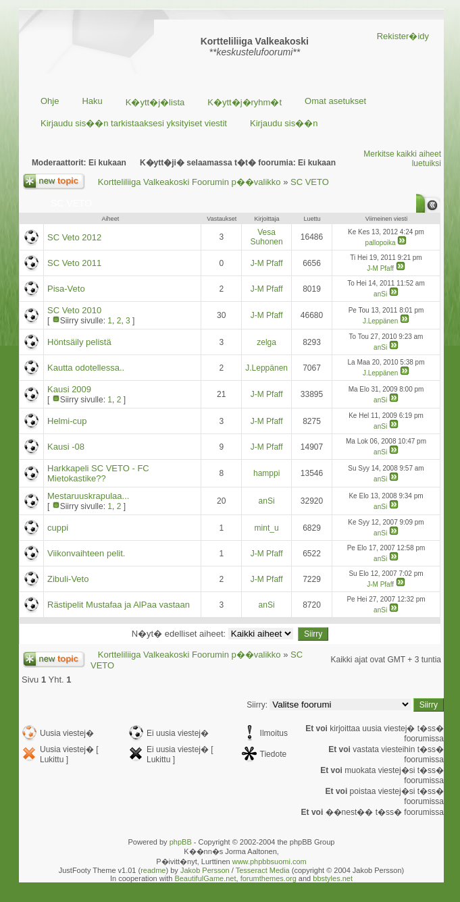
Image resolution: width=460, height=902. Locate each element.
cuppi (57, 528)
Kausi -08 (65, 447)
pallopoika (380, 242)
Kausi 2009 (69, 389)
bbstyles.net (333, 878)
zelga (266, 342)
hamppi (266, 473)
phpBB (181, 842)
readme (152, 870)
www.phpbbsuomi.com (269, 861)
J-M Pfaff (267, 263)
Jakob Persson (205, 870)
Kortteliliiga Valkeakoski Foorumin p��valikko (189, 182)
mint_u (267, 528)
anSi (380, 294)
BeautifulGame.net (205, 878)
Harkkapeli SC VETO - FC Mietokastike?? (98, 473)
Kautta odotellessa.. (85, 368)
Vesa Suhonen (267, 237)
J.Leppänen (380, 321)
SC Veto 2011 (74, 263)
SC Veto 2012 (74, 237)
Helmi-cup (67, 421)
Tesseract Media (263, 870)
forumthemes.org (268, 878)
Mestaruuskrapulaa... (88, 496)
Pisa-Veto (66, 289)
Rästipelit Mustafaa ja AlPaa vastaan (118, 605)
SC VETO (309, 182)
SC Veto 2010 (74, 310)
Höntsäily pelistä (79, 342)
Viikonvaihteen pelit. (86, 553)
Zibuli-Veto (67, 579)
